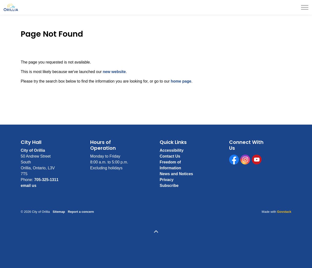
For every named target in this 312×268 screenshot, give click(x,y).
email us (28, 185)
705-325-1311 (46, 180)
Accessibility (172, 150)
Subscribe (169, 185)
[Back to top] (156, 231)
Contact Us (170, 156)
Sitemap (59, 212)
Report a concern (81, 212)
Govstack (284, 212)
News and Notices (176, 174)
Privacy (167, 180)
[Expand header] (304, 7)
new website (114, 72)
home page (181, 81)
